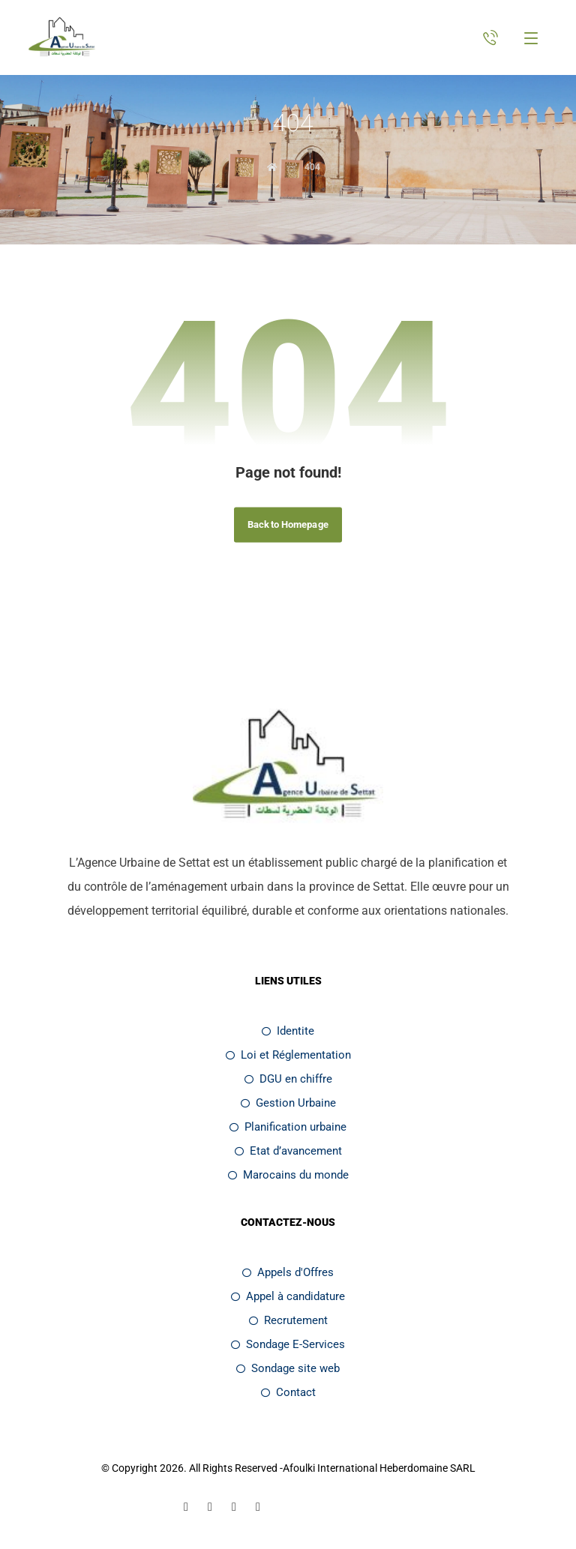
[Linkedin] (210, 1507)
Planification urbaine (288, 1127)
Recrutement (288, 1320)
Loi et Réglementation (288, 1055)
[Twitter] (234, 1507)
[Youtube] (258, 1507)
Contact (288, 1392)
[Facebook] (186, 1507)
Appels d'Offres (288, 1272)
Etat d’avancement (288, 1151)
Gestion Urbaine (288, 1103)
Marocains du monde (288, 1175)
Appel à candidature (288, 1296)
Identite (288, 1031)
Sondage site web (288, 1368)
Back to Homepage (288, 525)
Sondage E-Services (288, 1344)
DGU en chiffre (288, 1079)
